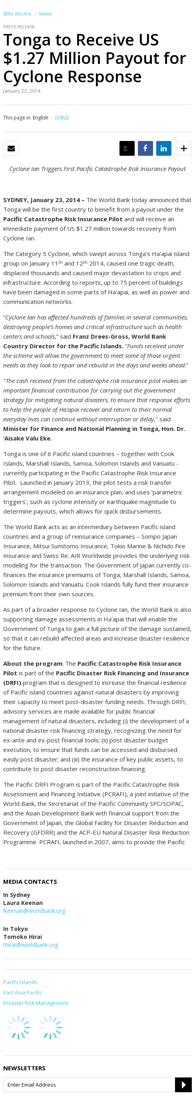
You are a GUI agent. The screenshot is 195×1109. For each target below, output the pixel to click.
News (45, 13)
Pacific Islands (20, 982)
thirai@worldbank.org (30, 944)
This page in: (17, 117)
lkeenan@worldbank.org (34, 911)
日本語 (62, 117)
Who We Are (17, 13)
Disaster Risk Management (35, 1002)
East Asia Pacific (22, 992)
